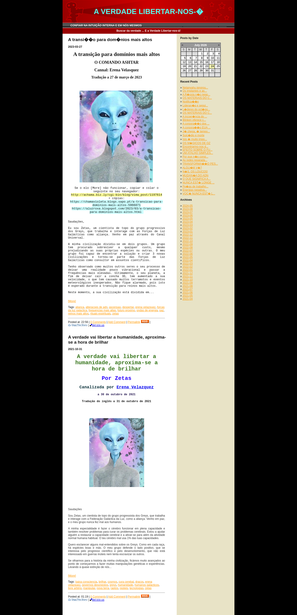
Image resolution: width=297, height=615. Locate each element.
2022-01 (188, 270)
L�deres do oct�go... (196, 109)
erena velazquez (145, 307)
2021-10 (188, 279)
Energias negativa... (195, 190)
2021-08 (188, 286)
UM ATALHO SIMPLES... (198, 153)
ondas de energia (147, 310)
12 (184, 62)
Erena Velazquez (135, 387)
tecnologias (136, 588)
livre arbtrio (75, 588)
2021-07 (188, 289)
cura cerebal (126, 581)
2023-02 (188, 228)
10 (212, 58)
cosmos (112, 581)
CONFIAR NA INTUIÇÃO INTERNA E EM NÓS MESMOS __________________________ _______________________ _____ (148, 25)
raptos (114, 588)
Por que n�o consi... (195, 156)
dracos (139, 581)
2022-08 (188, 247)
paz (161, 310)
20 (189, 66)
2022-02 (188, 266)
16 (206, 62)
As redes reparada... (194, 160)
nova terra (103, 588)
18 (218, 62)
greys (113, 585)
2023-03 (188, 225)
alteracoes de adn (96, 307)
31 (212, 70)
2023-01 (188, 231)
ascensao (115, 307)
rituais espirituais (100, 313)
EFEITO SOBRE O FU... (197, 149)
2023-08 (188, 209)
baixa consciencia (86, 581)
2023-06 (188, 215)
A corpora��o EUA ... (196, 127)
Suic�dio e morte (193, 135)
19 (184, 66)
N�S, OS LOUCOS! (195, 171)
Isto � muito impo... (195, 139)
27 (189, 70)
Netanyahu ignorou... (195, 87)
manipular (89, 588)
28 (195, 70)
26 (184, 70)
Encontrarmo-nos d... (195, 146)
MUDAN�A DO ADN (196, 175)
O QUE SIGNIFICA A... (197, 179)
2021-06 (188, 292)
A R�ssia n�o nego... (196, 94)
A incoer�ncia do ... (194, 116)
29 (201, 70)
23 (206, 66)
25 (218, 66)
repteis (124, 588)
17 (212, 62)
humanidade (125, 585)
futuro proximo (126, 310)
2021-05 (188, 295)
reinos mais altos (78, 313)
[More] (72, 301)
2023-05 (188, 218)
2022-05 (188, 257)
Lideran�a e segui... (195, 105)
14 (195, 62)
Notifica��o (191, 101)
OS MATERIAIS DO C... (197, 98)
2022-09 (188, 244)
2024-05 (188, 205)
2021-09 (188, 282)
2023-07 (188, 212)
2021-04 (188, 299)
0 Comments (98, 322)
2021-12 (188, 273)
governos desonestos (95, 585)
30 (206, 70)
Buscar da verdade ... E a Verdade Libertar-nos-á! (148, 30)
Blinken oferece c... (194, 120)
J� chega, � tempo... (196, 131)
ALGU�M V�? (192, 167)
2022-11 (188, 237)
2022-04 (188, 260)
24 (212, 66)
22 (201, 66)
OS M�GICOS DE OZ (196, 143)
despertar (128, 307)
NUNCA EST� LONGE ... (198, 182)
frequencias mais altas (102, 310)
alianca (79, 307)
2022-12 (188, 234)
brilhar (102, 581)
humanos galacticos (147, 585)
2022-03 (188, 263)
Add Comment (117, 322)
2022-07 (188, 250)
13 (189, 62)
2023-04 (188, 221)
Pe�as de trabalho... (196, 186)
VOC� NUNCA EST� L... (199, 193)
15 (201, 62)
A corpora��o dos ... (195, 123)
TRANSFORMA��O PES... (200, 163)
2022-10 (188, 241)
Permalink (134, 322)
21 (195, 66)
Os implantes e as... (195, 90)
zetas (115, 313)
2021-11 (188, 276)
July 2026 (200, 45)
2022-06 (188, 254)
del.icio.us (97, 325)
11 (218, 58)
